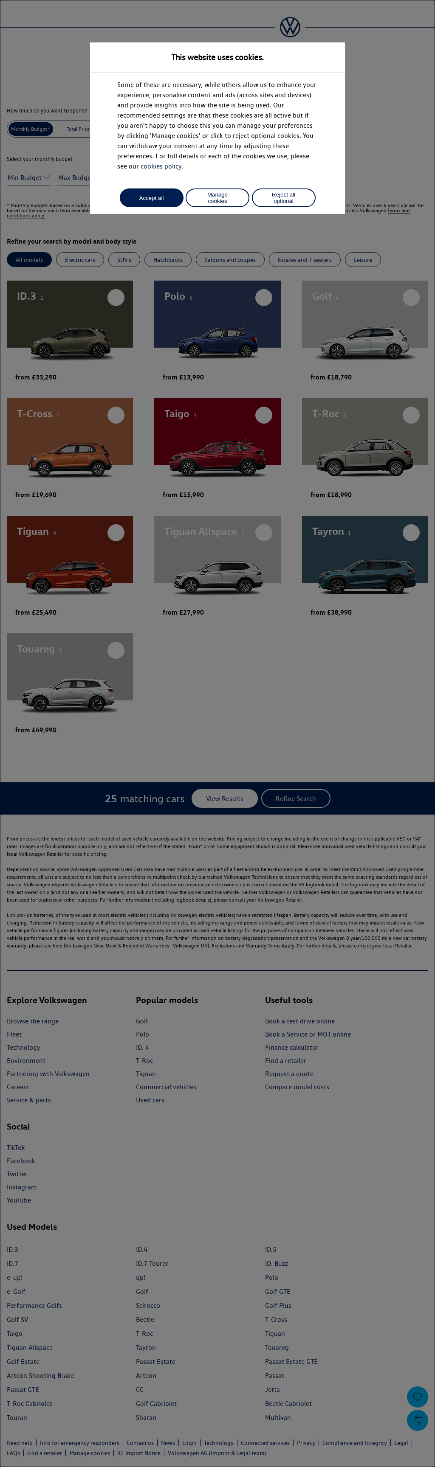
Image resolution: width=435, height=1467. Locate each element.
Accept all (151, 198)
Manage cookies (217, 197)
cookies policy (161, 166)
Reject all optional (283, 197)
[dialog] (217, 733)
